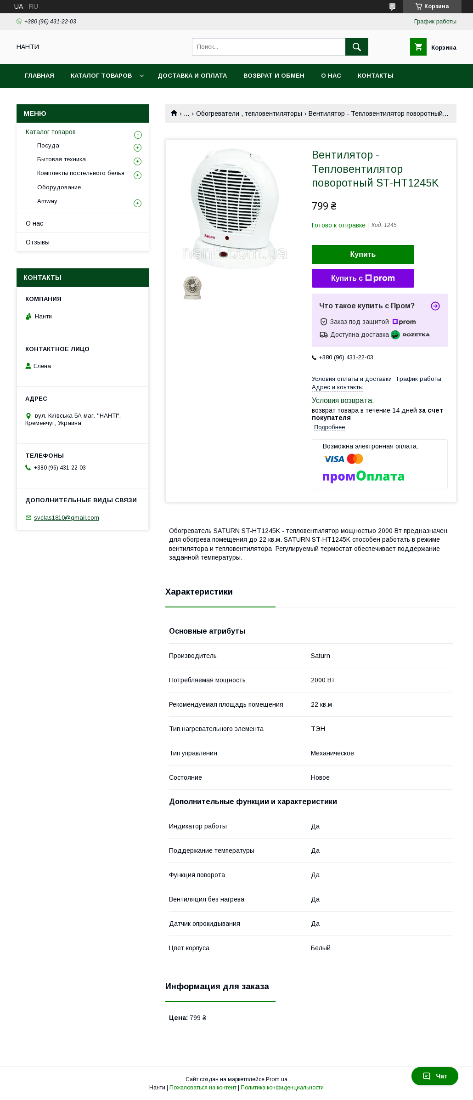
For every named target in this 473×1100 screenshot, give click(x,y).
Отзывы (38, 242)
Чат (434, 1076)
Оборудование (59, 187)
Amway (47, 201)
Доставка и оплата (192, 75)
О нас (331, 75)
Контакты (376, 75)
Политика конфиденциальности (282, 1087)
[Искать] (356, 47)
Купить (363, 254)
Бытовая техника (61, 159)
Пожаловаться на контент (202, 1087)
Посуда (48, 145)
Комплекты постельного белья (80, 173)
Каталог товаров (101, 75)
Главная (39, 75)
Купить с (363, 278)
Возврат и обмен (273, 75)
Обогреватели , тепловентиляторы (249, 113)
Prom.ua (276, 1079)
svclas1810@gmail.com (66, 517)
